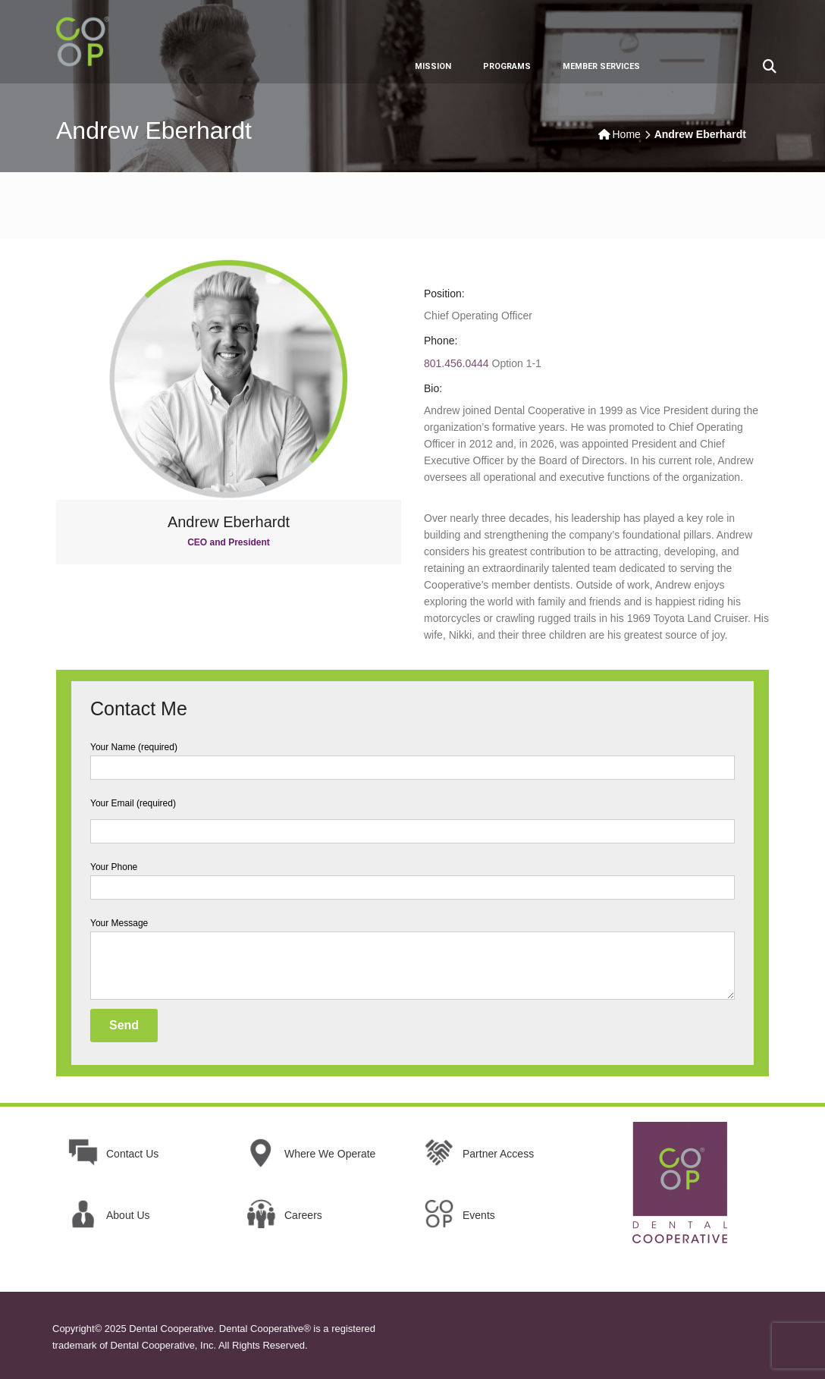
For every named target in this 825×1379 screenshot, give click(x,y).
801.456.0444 (456, 363)
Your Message (412, 960)
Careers (303, 1215)
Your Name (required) (412, 757)
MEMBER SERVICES (601, 66)
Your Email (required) (412, 817)
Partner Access (498, 1154)
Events (479, 1215)
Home (627, 134)
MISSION (433, 66)
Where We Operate (329, 1154)
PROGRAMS (507, 66)
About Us (128, 1215)
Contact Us (132, 1154)
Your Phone (412, 877)
